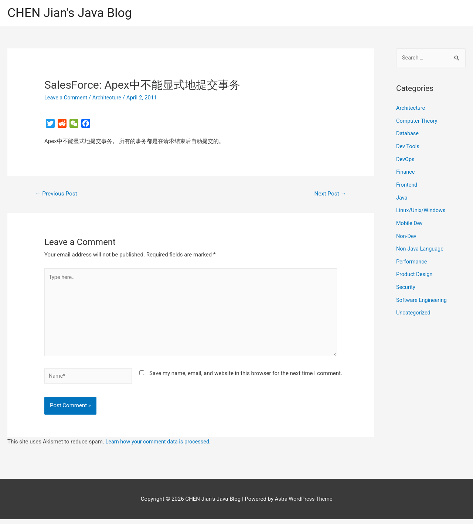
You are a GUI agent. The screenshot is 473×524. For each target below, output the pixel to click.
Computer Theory (417, 121)
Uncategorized (414, 308)
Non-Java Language (420, 246)
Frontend (407, 183)
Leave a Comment (66, 98)
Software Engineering (422, 296)
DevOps (405, 159)
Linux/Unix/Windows (421, 208)
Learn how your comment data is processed (159, 446)
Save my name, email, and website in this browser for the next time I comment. (245, 377)
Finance (405, 171)
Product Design (415, 271)
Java (402, 196)
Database (407, 133)
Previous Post (57, 194)
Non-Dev (406, 233)
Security (406, 283)
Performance (412, 258)
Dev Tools (408, 146)
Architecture (109, 98)
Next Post (329, 194)
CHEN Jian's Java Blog (72, 13)
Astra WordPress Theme (304, 503)
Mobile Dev (409, 221)
